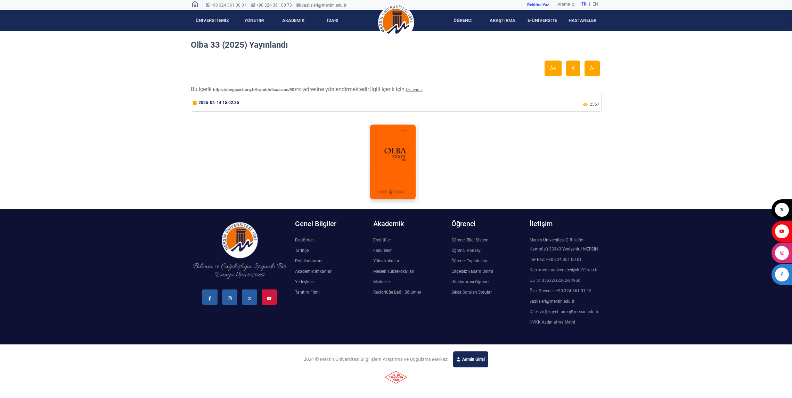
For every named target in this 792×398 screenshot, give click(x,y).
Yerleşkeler (305, 281)
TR (584, 4)
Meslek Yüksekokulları (393, 271)
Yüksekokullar (386, 260)
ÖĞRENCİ (463, 20)
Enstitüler (382, 240)
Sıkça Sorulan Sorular (471, 292)
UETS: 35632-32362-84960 (555, 280)
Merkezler (382, 281)
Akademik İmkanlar (313, 271)
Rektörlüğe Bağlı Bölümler (397, 292)
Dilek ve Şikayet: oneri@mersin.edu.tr (564, 311)
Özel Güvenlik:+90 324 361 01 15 (560, 290)
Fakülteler (382, 250)
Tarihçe (302, 250)
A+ (553, 68)
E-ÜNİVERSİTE (542, 20)
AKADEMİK (293, 20)
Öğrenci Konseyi (466, 250)
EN (596, 4)
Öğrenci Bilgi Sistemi (470, 240)
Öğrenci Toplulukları (470, 260)
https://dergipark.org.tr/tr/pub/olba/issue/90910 (257, 89)
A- (592, 68)
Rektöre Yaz (538, 4)
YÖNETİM (254, 20)
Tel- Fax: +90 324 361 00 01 (556, 259)
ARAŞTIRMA (502, 20)
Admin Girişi (473, 359)
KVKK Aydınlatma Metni (552, 322)
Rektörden (304, 240)
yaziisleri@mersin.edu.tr (324, 5)
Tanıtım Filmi (307, 292)
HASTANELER (582, 20)
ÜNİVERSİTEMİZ (212, 20)
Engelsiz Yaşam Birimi (472, 271)
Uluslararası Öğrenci (470, 281)
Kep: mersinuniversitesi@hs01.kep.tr (564, 270)
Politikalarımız (308, 260)
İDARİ (332, 20)
